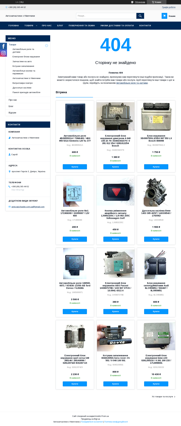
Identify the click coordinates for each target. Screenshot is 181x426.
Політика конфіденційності (116, 422)
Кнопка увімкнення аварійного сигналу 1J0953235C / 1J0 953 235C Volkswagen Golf (115, 214)
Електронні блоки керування (26, 56)
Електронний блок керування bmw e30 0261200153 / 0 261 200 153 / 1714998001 (156, 359)
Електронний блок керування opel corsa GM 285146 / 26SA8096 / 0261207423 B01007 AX (75, 359)
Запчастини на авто (22, 61)
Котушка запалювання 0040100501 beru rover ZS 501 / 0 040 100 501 (115, 358)
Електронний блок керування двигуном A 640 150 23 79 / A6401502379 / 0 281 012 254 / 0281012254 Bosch (115, 141)
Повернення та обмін (82, 25)
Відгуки (12, 112)
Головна (13, 25)
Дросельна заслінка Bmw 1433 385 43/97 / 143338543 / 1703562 (156, 213)
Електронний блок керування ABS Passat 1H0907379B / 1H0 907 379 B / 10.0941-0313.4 (115, 287)
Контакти (145, 25)
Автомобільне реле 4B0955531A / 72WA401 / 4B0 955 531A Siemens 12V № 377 (75, 138)
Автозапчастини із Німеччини (26, 78)
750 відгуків (140, 2)
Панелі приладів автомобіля (26, 92)
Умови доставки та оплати (117, 25)
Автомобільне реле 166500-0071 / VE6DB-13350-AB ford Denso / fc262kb (75, 285)
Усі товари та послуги (162, 396)
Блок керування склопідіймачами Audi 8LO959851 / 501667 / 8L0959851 (156, 287)
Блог (60, 25)
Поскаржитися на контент (92, 422)
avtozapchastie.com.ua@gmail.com (27, 207)
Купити (75, 167)
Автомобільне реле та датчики (132, 83)
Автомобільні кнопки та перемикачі (24, 72)
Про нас (47, 25)
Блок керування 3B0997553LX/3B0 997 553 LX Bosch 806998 (156, 138)
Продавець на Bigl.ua (90, 419)
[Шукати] (140, 16)
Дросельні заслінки (22, 88)
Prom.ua (105, 416)
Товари (28, 25)
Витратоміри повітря (23, 83)
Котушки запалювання (23, 66)
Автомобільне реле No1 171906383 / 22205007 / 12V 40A (75, 213)
